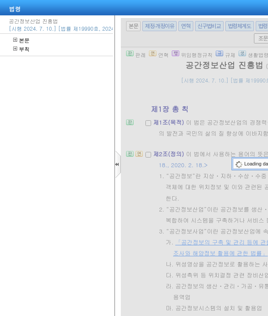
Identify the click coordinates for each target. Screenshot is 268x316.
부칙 (21, 49)
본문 (21, 40)
